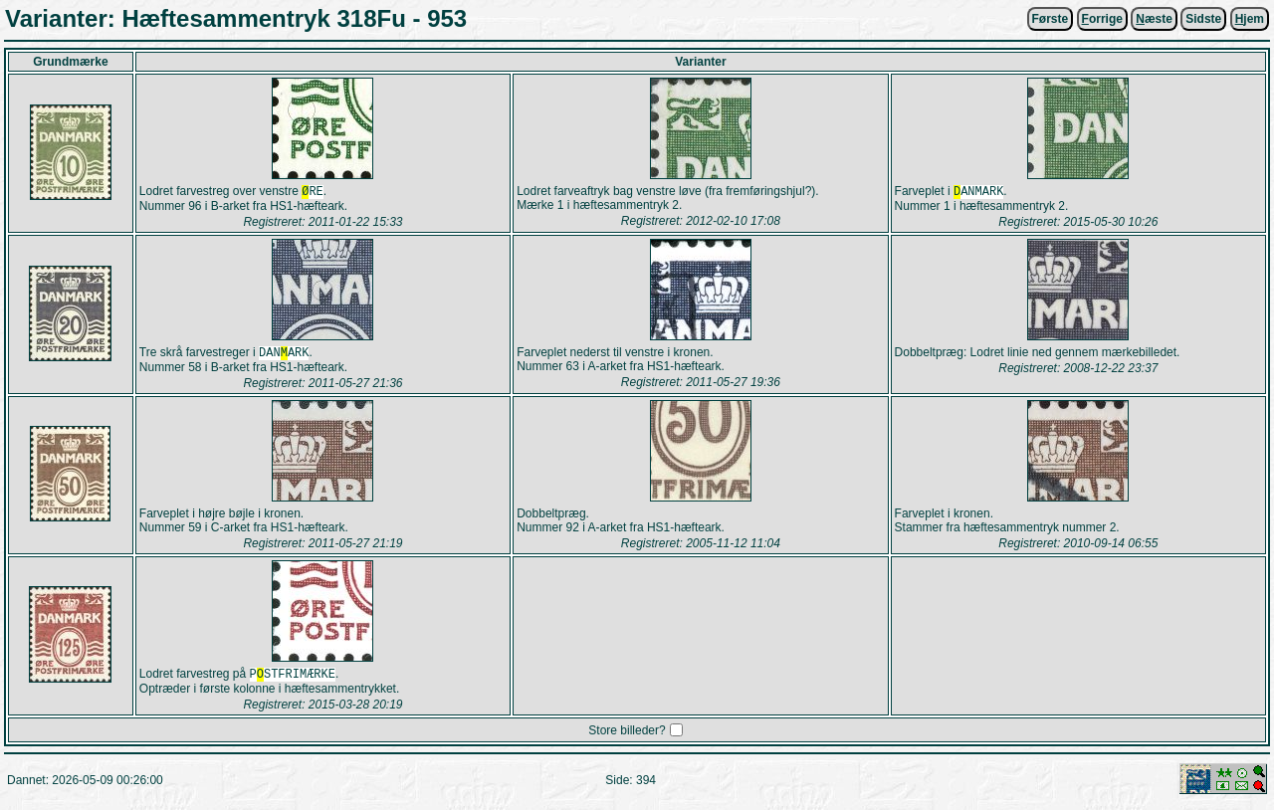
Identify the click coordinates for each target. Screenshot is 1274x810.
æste (1154, 19)
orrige (1102, 19)
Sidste (1203, 19)
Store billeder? (626, 736)
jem (1249, 19)
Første (1050, 19)
